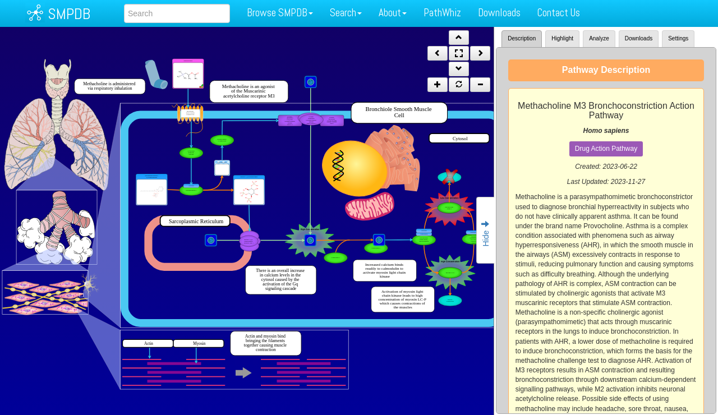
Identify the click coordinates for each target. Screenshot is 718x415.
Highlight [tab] (562, 38)
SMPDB (69, 14)
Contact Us (558, 13)
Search (346, 13)
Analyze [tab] (599, 38)
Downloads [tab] (638, 38)
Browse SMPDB (280, 13)
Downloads (499, 13)
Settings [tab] (678, 38)
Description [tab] (522, 38)
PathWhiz (442, 13)
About (393, 13)
